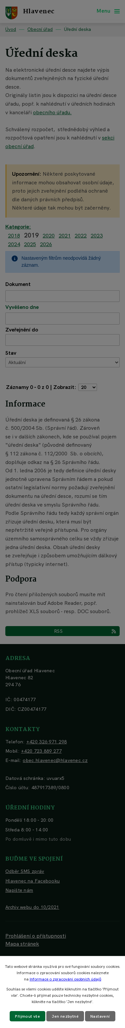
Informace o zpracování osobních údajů (65, 979)
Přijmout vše (27, 1016)
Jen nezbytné (65, 1016)
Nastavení (100, 1016)
